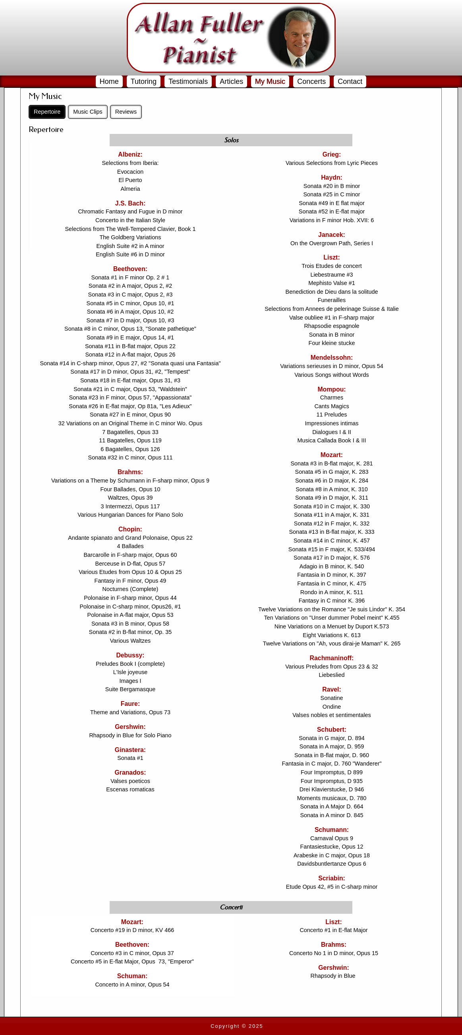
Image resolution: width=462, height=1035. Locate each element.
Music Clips (87, 112)
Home (109, 81)
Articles (231, 81)
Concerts (311, 81)
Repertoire (47, 112)
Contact (350, 81)
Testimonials (188, 81)
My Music (270, 81)
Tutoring (144, 81)
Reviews (126, 112)
